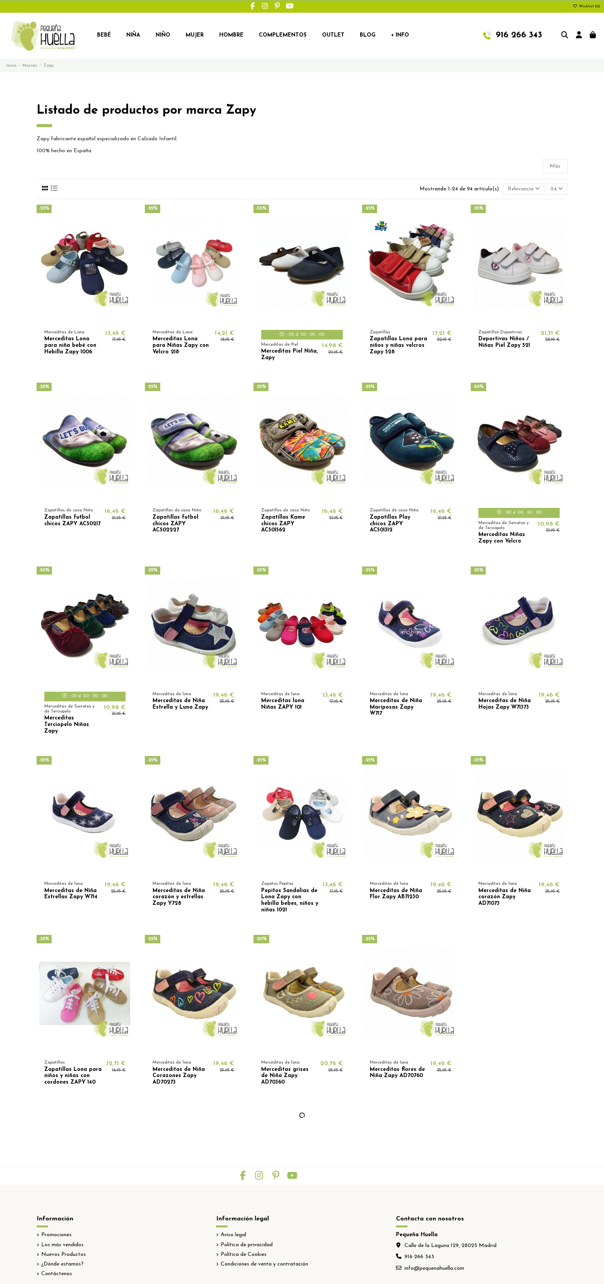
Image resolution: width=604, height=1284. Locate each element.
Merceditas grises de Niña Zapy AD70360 (285, 1076)
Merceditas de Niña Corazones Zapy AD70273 (179, 1076)
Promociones (56, 1235)
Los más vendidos (62, 1245)
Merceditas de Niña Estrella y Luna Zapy (180, 704)
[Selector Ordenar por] (523, 189)
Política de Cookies (244, 1254)
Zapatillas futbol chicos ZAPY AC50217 (72, 520)
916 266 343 (419, 1257)
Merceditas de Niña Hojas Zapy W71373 (504, 704)
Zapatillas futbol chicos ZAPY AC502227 (175, 523)
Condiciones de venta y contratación (264, 1264)
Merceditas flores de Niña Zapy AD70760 (397, 1073)
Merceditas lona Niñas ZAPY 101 (282, 704)
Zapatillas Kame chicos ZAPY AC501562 (283, 523)
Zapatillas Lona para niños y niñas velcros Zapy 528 (398, 345)
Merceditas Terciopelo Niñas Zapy (66, 724)
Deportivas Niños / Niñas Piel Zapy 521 (504, 342)
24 (556, 189)
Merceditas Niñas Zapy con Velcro (501, 538)
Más (555, 166)
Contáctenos (56, 1274)
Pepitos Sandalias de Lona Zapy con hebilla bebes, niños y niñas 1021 (289, 900)
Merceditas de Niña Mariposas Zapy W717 (396, 707)
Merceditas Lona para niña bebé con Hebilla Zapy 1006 (70, 345)
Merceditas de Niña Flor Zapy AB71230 (396, 894)
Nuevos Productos (63, 1254)
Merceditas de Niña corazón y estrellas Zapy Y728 (179, 897)
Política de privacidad (247, 1245)
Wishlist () (586, 6)
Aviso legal (233, 1235)
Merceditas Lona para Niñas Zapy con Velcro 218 (181, 345)
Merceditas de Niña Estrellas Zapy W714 (70, 894)
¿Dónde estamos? (62, 1264)
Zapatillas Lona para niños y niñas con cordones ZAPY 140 (73, 1076)
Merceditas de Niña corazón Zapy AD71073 (504, 897)
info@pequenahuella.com (434, 1268)
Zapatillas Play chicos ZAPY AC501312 (390, 523)
